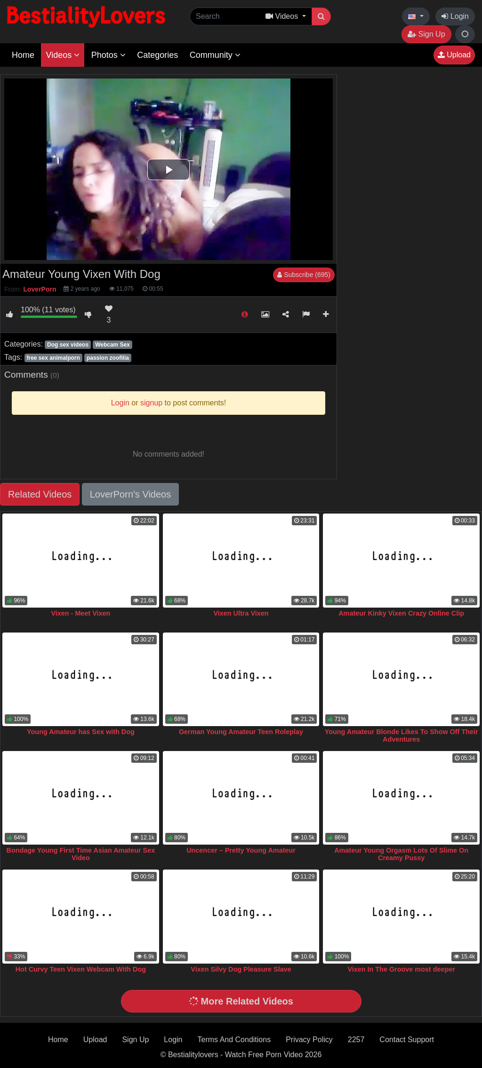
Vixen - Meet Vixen (80, 613)
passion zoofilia (108, 358)
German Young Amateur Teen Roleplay (241, 732)
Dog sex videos (67, 344)
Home (23, 55)
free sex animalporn (53, 358)
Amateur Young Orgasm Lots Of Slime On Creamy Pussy (401, 854)
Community (215, 55)
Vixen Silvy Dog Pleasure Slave (241, 969)
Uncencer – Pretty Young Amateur (241, 850)
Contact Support (406, 1040)
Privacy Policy (309, 1040)
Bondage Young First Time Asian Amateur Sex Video (81, 854)
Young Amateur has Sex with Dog (81, 732)
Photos (108, 55)
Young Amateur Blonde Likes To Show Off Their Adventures (401, 735)
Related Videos (40, 494)
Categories (157, 55)
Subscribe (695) (303, 274)
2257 (356, 1040)
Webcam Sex (112, 344)
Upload (454, 55)
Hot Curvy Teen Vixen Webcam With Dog (81, 969)
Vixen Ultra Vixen (240, 613)
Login (455, 16)
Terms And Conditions (234, 1040)
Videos (63, 55)
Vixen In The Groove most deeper (401, 969)
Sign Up (426, 34)
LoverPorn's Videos (130, 494)
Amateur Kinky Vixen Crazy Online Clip (401, 613)
